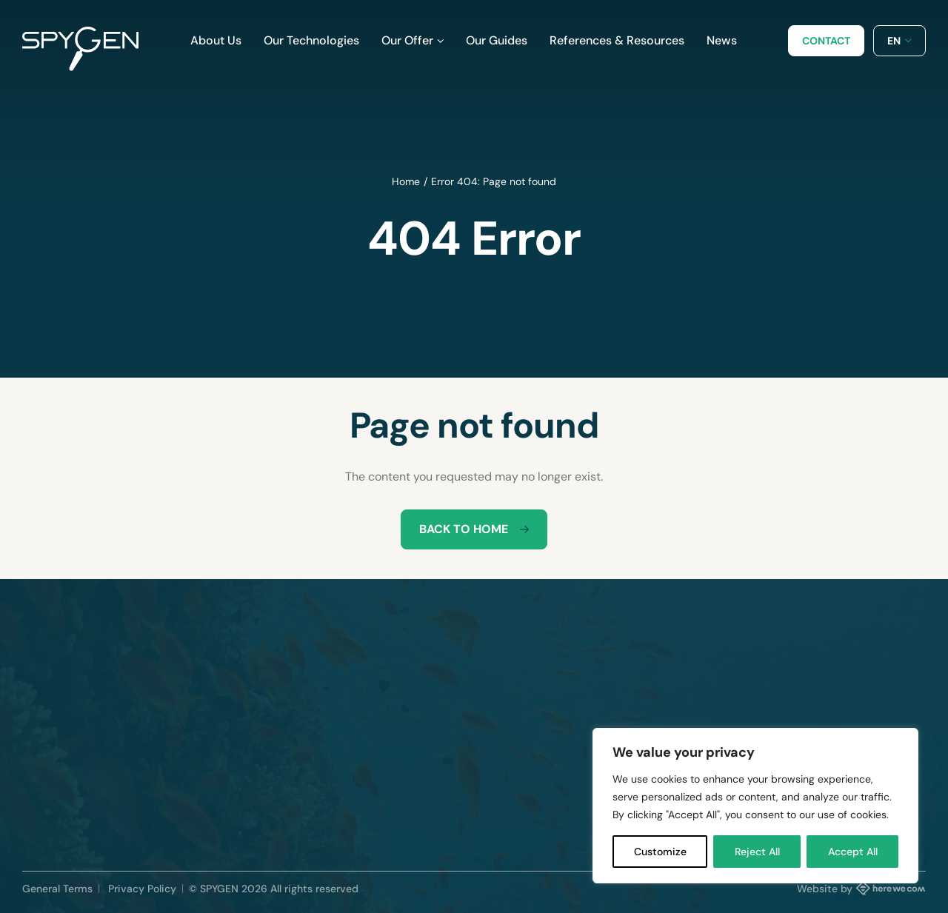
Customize (660, 851)
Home (406, 181)
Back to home (474, 529)
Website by (861, 887)
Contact (826, 40)
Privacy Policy (142, 888)
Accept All (853, 851)
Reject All (757, 851)
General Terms (57, 888)
